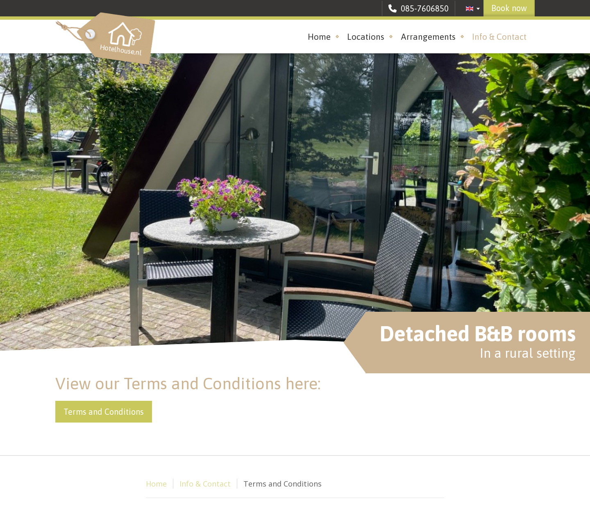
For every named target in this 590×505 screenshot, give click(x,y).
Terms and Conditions (104, 411)
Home (319, 36)
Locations (365, 36)
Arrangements (428, 36)
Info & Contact (499, 36)
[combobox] (473, 8)
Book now (509, 8)
